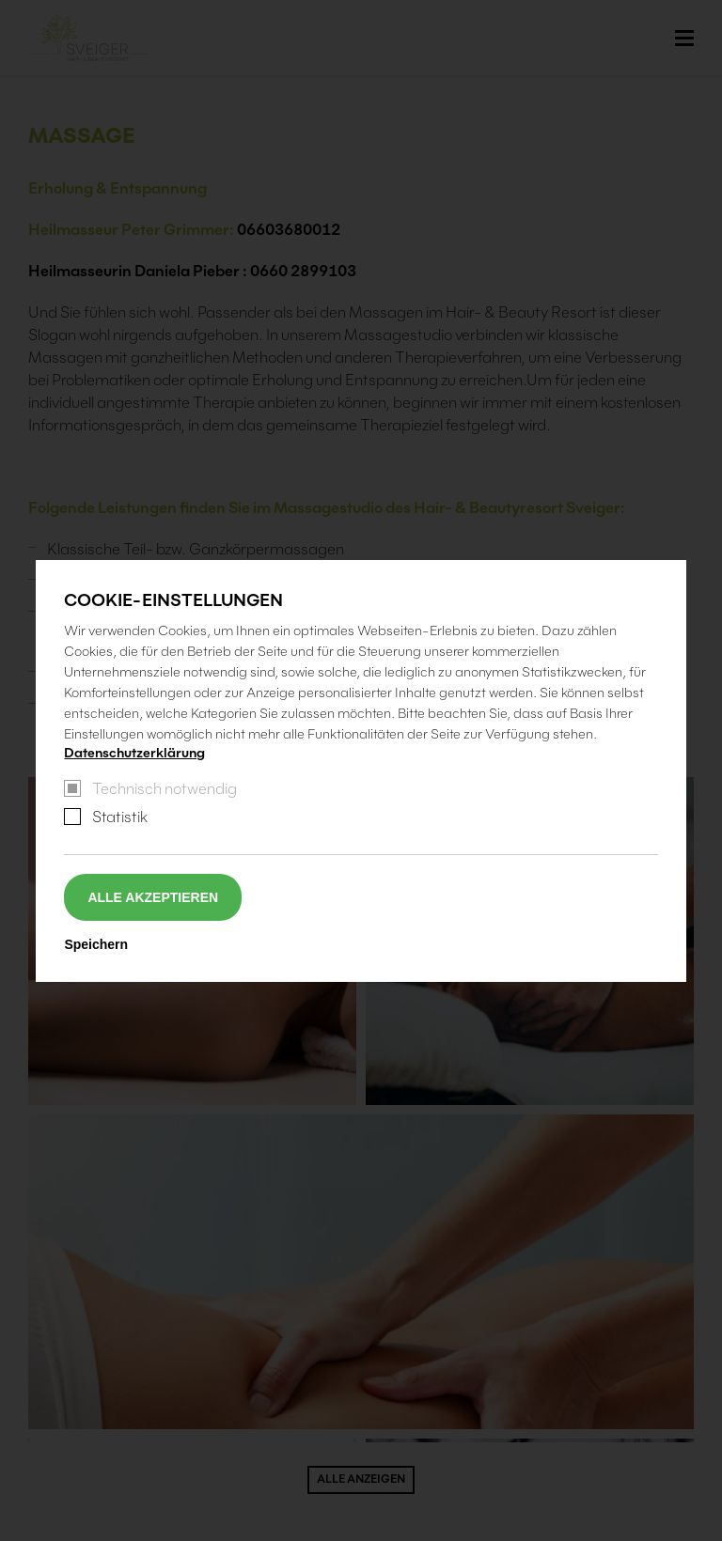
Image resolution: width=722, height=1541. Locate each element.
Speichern (96, 944)
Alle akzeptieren (152, 897)
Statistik (120, 816)
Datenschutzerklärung (134, 752)
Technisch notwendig (164, 788)
